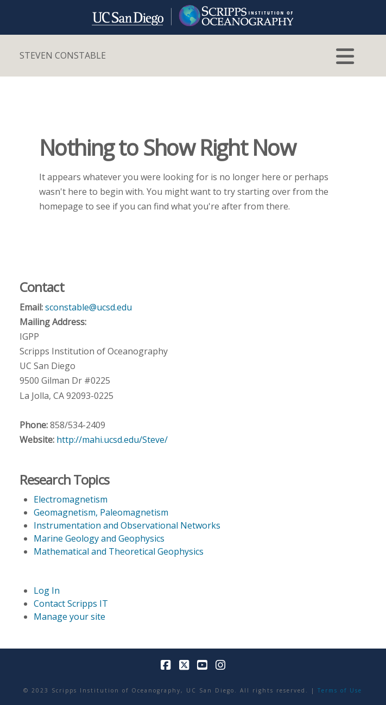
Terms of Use (340, 690)
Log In (47, 590)
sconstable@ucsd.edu (88, 307)
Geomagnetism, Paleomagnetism (101, 512)
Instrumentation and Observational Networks (127, 525)
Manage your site (69, 617)
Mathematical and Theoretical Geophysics (119, 551)
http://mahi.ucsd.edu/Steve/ (112, 440)
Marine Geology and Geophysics (99, 538)
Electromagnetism (70, 499)
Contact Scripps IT (71, 603)
